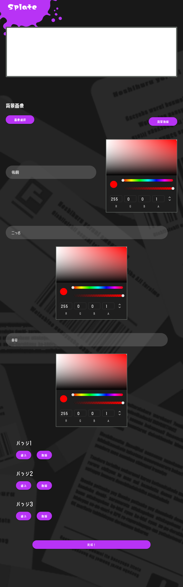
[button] (23, 455)
